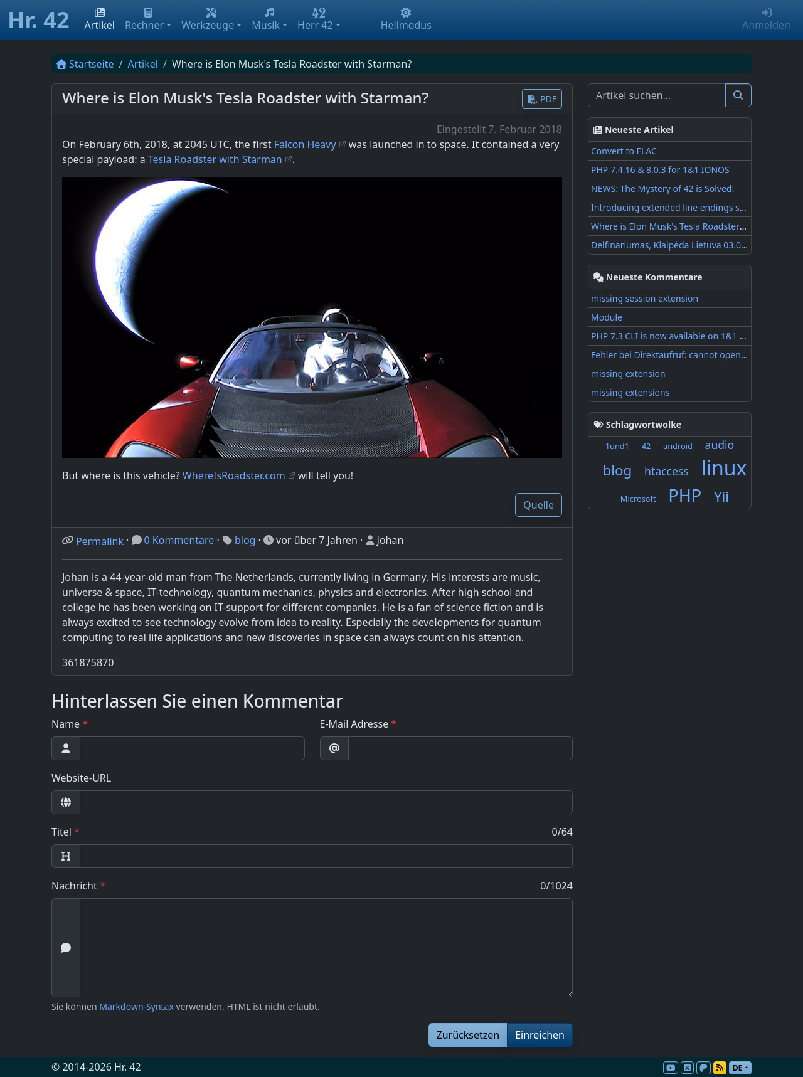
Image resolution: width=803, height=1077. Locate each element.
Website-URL (81, 778)
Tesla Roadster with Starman (215, 159)
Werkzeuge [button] (207, 20)
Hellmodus (406, 20)
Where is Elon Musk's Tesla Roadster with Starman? (696, 226)
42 (646, 446)
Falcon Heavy (305, 144)
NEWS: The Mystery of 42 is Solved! (662, 188)
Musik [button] (266, 20)
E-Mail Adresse (354, 724)
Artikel (100, 20)
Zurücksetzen (468, 1035)
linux (724, 467)
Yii (721, 496)
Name (65, 724)
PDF (542, 99)
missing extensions (630, 392)
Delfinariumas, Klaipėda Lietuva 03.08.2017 (679, 245)
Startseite (85, 64)
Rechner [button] (144, 20)
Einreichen (540, 1035)
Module (606, 317)
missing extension (628, 373)
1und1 (617, 446)
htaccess (666, 471)
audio (720, 444)
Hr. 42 (39, 19)
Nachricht (74, 886)
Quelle (538, 505)
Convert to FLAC (624, 151)
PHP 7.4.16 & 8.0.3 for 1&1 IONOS (660, 170)
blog (245, 540)
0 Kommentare (179, 540)
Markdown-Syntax (136, 1006)
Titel (61, 832)
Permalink (100, 541)
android (678, 446)
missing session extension (644, 298)
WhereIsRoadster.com (234, 475)
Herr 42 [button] (315, 20)
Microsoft (638, 498)
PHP (684, 495)
